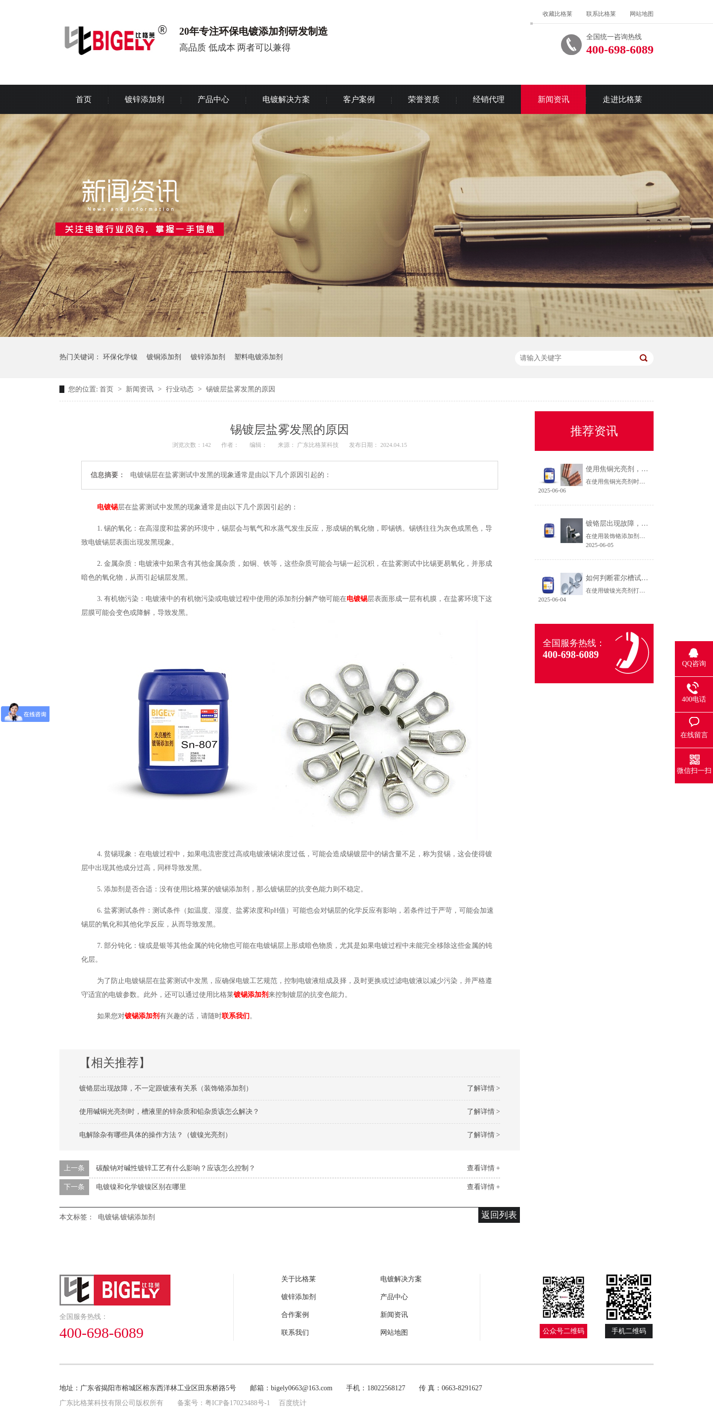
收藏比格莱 (557, 13)
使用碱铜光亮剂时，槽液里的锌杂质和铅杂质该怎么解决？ (169, 1111)
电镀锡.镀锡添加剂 (126, 1217)
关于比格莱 (298, 1279)
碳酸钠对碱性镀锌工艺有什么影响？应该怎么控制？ (175, 1168)
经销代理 (489, 99)
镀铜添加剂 (164, 357)
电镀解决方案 (286, 99)
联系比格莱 (601, 13)
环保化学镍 (120, 357)
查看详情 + (483, 1168)
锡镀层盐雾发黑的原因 (240, 389)
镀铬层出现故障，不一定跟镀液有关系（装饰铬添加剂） (166, 1088)
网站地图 (642, 13)
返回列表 (499, 1215)
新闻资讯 (553, 99)
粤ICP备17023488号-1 (237, 1403)
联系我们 (295, 1332)
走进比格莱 (622, 99)
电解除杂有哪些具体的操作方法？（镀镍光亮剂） (155, 1135)
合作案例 (295, 1314)
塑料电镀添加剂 (258, 357)
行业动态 (181, 389)
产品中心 (213, 99)
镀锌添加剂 (144, 99)
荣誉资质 (424, 99)
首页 (84, 99)
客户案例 (359, 99)
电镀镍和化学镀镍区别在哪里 (141, 1187)
